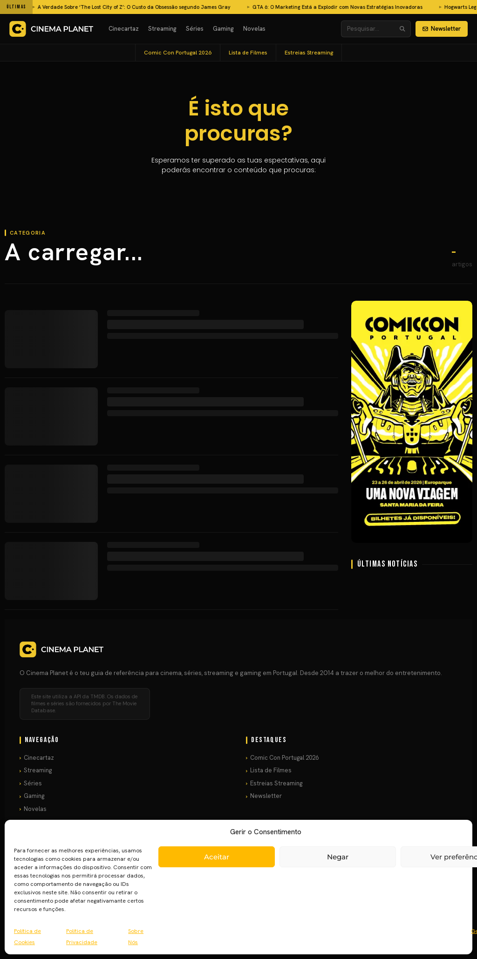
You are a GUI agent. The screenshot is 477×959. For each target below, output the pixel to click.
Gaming (223, 29)
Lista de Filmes (248, 52)
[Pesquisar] (402, 28)
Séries (195, 29)
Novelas (254, 29)
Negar (337, 856)
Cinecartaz (124, 29)
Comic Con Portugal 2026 (177, 52)
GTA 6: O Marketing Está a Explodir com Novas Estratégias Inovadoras (198, 7)
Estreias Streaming (309, 52)
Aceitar (216, 856)
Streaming (162, 29)
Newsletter (441, 29)
